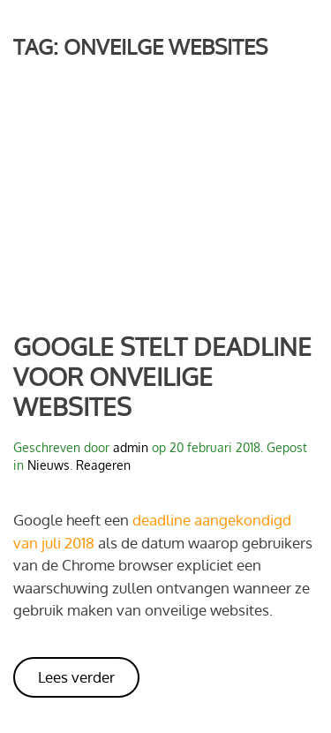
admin (130, 447)
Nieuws (48, 464)
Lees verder (76, 677)
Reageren (103, 464)
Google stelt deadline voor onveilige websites (162, 375)
